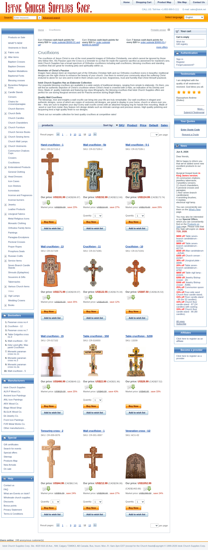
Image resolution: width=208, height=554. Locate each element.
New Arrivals (10, 465)
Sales (164, 125)
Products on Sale (16, 37)
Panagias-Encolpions (18, 237)
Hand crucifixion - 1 (52, 144)
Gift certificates (11, 444)
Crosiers (12, 158)
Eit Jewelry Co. (11, 416)
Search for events (12, 448)
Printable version (158, 30)
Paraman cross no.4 (18, 322)
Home (41, 30)
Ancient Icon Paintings (15, 395)
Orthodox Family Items (19, 228)
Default (153, 125)
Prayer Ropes (15, 246)
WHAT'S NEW (15, 43)
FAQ (6, 489)
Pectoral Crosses (16, 242)
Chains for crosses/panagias (17, 102)
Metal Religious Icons (18, 218)
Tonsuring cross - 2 (52, 430)
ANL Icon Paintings (13, 399)
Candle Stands (15, 92)
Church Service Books (19, 132)
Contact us (9, 485)
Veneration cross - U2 (138, 430)
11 (80, 134)
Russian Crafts (15, 256)
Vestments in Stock (17, 48)
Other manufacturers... (15, 428)
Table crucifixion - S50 (96, 336)
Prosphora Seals (16, 251)
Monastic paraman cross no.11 (17, 352)
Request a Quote (190, 134)
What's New (194, 209)
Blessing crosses (16, 80)
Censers (12, 97)
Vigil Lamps (14, 296)
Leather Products (16, 209)
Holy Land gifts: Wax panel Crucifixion (18, 346)
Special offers (10, 452)
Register (180, 62)
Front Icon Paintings (14, 420)
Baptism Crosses (16, 62)
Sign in (179, 59)
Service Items (15, 260)
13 (90, 134)
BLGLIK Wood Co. (13, 412)
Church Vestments (17, 146)
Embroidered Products (19, 167)
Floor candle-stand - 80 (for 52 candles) (189, 298)
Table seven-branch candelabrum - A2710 (187, 245)
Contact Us (199, 2)
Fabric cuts (13, 52)
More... (200, 109)
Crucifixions (14, 162)
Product (132, 125)
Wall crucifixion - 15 (52, 336)
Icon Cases (13, 181)
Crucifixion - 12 (15, 326)
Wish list (180, 41)
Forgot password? (185, 65)
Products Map (10, 461)
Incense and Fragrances (20, 195)
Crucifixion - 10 (134, 246)
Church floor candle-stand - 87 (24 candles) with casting (186, 304)
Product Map (164, 2)
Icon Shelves (14, 186)
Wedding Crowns (16, 300)
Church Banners (16, 108)
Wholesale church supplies (17, 497)
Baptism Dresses (16, 66)
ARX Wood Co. (11, 403)
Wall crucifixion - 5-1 (137, 144)
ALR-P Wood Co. (12, 391)
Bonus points (10, 505)
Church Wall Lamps (18, 141)
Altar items (13, 57)
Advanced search (51, 17)
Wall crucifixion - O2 (17, 341)
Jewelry (12, 204)
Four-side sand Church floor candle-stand (189, 293)
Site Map (182, 2)
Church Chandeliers (18, 122)
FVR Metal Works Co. (14, 424)
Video (11, 291)
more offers (162, 47)
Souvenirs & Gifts (16, 277)
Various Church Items (18, 286)
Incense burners (16, 200)
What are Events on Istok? (17, 493)
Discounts (8, 501)
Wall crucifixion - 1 (94, 430)
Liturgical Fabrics (16, 214)
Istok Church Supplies (14, 387)
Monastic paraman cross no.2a (17, 365)
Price (143, 125)
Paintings (12, 232)
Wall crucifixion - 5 (17, 371)
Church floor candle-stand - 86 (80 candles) (186, 311)
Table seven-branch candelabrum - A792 (187, 267)
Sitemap (8, 456)
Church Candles (16, 118)
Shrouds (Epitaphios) (18, 272)
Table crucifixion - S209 (139, 336)
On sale (7, 469)
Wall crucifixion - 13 (52, 246)
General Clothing (16, 172)
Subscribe (181, 324)
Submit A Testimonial (194, 112)
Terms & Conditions (13, 514)
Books (11, 305)
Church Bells (14, 113)
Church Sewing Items (18, 137)
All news (180, 321)
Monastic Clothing (17, 223)
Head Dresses (15, 176)
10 (75, 134)
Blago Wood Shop (13, 408)
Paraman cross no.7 (18, 330)
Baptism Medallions (17, 71)
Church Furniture (16, 127)
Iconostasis (13, 190)
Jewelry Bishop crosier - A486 (188, 283)
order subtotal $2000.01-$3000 (96, 43)
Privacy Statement (13, 509)
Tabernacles (14, 282)
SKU (121, 125)
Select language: (184, 17)
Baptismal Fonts (16, 76)
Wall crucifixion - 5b (94, 144)
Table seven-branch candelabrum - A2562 (187, 238)
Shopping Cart (143, 2)
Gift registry (182, 44)
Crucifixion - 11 (92, 246)
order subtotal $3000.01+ (153, 42)
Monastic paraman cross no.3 (17, 359)
